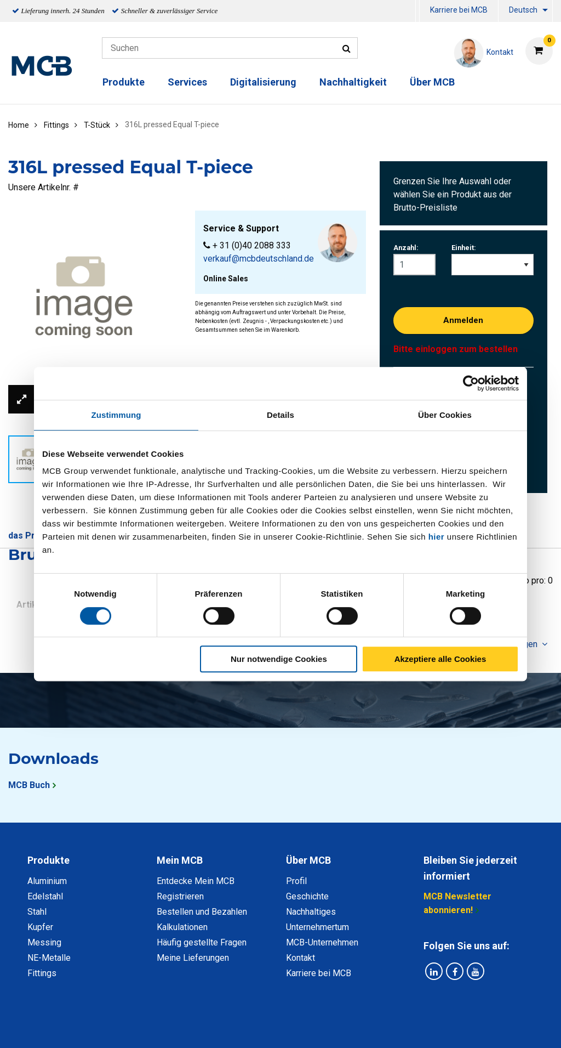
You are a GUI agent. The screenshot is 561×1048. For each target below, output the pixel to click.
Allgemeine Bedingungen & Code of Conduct (261, 1027)
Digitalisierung (263, 82)
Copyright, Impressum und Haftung (428, 1027)
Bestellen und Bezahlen (202, 912)
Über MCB (432, 82)
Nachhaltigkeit (353, 82)
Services (187, 82)
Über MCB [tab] (308, 860)
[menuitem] (417, 11)
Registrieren (180, 896)
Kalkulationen (182, 927)
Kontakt (300, 958)
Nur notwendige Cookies (279, 659)
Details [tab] (280, 415)
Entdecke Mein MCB (195, 881)
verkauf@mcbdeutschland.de (258, 258)
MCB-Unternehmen (322, 942)
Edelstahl (45, 896)
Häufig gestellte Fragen (202, 942)
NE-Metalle (49, 958)
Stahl (37, 912)
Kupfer (40, 927)
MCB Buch (29, 785)
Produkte (123, 82)
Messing (44, 942)
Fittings (41, 973)
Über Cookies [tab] (445, 415)
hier (436, 536)
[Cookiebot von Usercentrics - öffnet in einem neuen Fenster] (471, 383)
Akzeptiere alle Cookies (440, 659)
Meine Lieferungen (193, 958)
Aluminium (47, 881)
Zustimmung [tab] (116, 415)
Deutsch (523, 9)
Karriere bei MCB (459, 9)
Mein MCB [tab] (180, 860)
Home (18, 125)
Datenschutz (137, 1027)
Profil (296, 881)
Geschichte (307, 896)
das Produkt (33, 535)
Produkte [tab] (48, 860)
